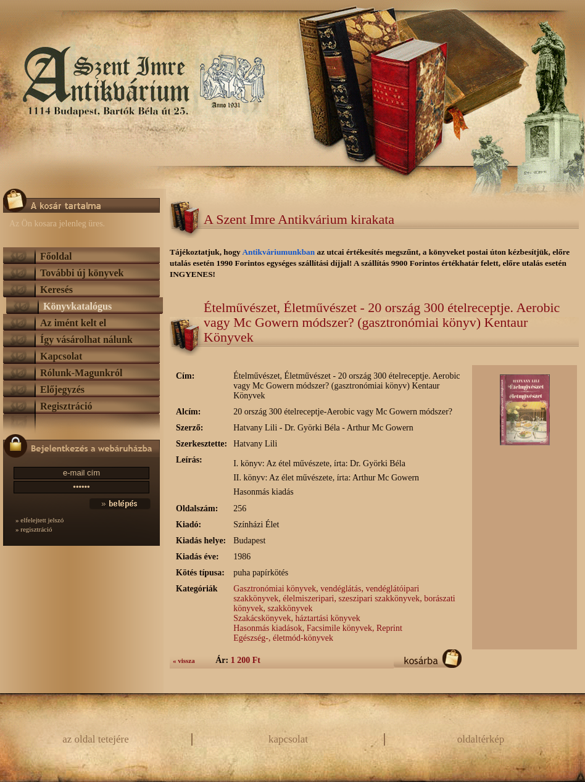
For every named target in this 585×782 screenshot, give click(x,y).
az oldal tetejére (95, 739)
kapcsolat (288, 739)
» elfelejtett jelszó (39, 520)
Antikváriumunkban (279, 252)
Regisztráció (66, 406)
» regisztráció (33, 529)
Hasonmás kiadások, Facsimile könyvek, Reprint (317, 628)
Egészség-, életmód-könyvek (283, 638)
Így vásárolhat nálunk (86, 339)
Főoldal (56, 256)
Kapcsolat (61, 356)
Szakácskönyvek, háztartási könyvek (296, 618)
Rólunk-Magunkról (81, 373)
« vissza (184, 660)
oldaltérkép (480, 739)
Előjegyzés (62, 389)
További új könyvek (81, 273)
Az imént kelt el (73, 323)
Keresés (56, 289)
